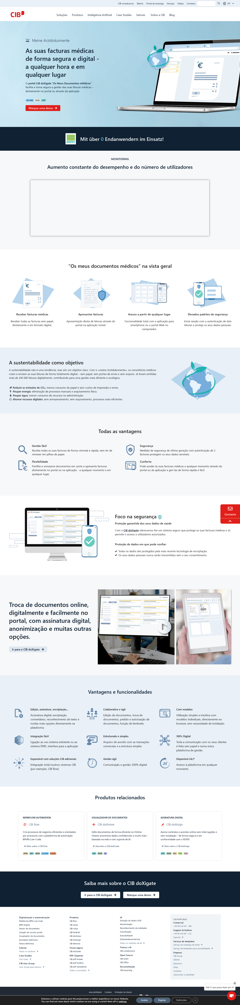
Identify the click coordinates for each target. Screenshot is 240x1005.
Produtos (77, 15)
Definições (181, 1000)
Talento (140, 3)
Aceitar (144, 1000)
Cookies (108, 992)
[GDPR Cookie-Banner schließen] (195, 1000)
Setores (141, 15)
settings (123, 1001)
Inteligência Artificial (100, 15)
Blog (172, 15)
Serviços (170, 3)
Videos (180, 3)
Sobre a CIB (158, 15)
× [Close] (235, 983)
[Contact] (230, 508)
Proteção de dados (123, 992)
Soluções (61, 15)
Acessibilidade (95, 992)
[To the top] (230, 521)
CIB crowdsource (126, 3)
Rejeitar (162, 1000)
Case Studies (124, 15)
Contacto (191, 3)
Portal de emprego (155, 3)
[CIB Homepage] (17, 14)
